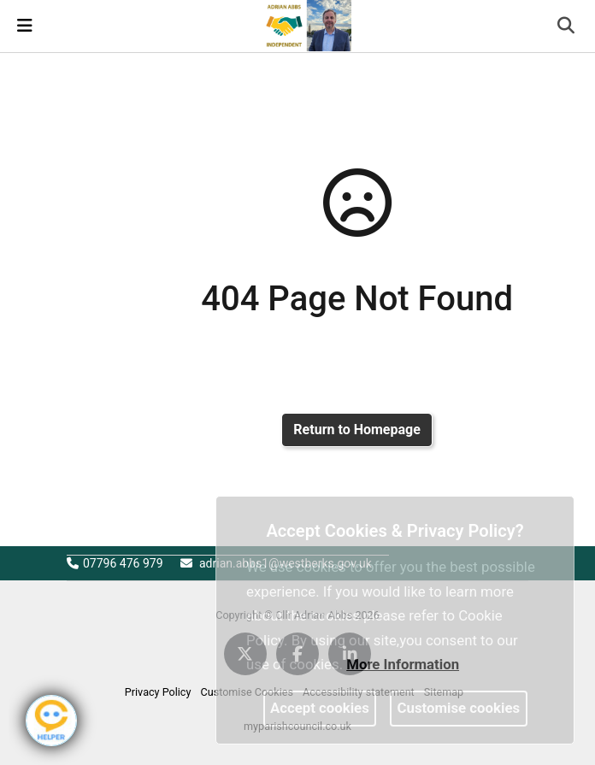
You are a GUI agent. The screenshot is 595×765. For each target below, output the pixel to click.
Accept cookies (319, 707)
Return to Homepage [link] (356, 429)
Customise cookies (459, 707)
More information (402, 664)
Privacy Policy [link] (158, 692)
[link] (305, 25)
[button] (567, 27)
